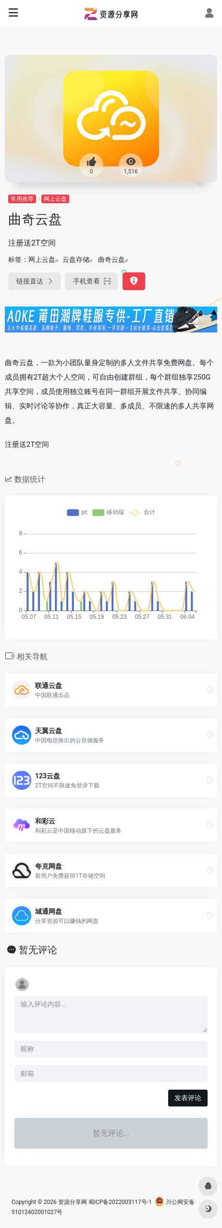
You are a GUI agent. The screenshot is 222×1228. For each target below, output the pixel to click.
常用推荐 (22, 199)
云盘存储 (75, 259)
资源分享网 (72, 1202)
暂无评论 (38, 950)
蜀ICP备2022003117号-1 (120, 1202)
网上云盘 (55, 199)
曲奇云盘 (111, 259)
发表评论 (187, 1098)
